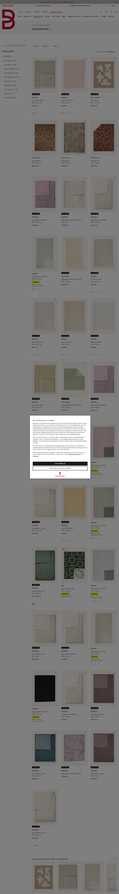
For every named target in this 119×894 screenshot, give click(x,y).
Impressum (36, 456)
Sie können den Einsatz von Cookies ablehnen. (56, 449)
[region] (60, 447)
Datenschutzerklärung (74, 454)
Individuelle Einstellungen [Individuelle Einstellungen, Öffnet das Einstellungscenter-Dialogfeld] (60, 468)
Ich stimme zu (60, 463)
